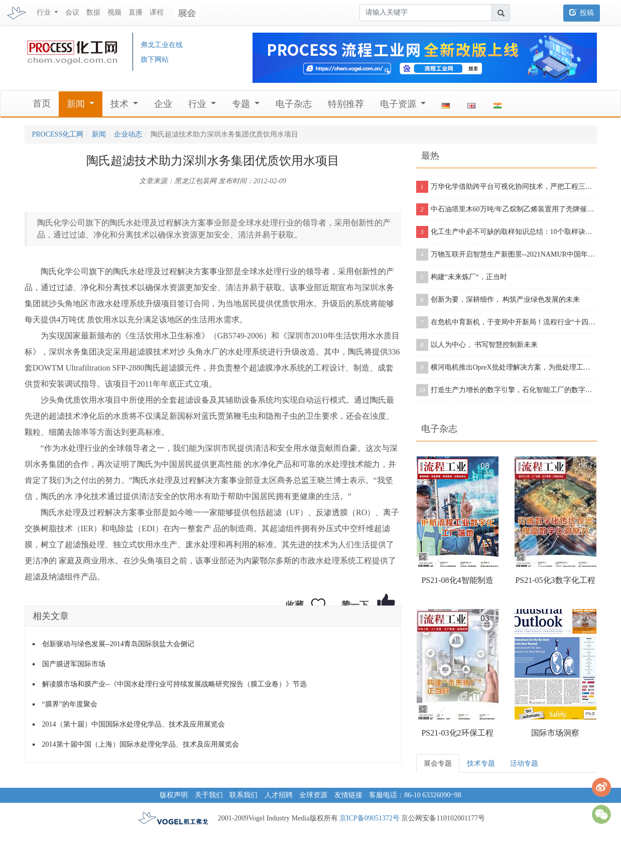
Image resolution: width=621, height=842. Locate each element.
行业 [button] (45, 12)
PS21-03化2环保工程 (457, 733)
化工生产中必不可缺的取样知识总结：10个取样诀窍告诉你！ (506, 232)
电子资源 (399, 104)
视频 (114, 12)
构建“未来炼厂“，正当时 (461, 277)
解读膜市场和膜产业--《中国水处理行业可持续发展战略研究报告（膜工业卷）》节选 (174, 684)
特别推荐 (346, 104)
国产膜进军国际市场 (73, 664)
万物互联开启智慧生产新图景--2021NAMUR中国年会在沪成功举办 (506, 255)
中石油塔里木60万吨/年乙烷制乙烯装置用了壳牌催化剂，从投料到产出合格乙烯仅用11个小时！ (506, 209)
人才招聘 (279, 795)
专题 (242, 104)
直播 (136, 12)
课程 (157, 12)
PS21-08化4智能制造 (457, 580)
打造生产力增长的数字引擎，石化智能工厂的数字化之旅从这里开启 (506, 390)
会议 (72, 12)
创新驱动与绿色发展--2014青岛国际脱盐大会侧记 (118, 644)
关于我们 (209, 795)
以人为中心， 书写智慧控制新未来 (477, 345)
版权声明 (174, 795)
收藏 (295, 605)
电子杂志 (294, 104)
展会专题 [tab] (438, 763)
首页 (42, 103)
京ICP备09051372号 (369, 818)
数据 (93, 12)
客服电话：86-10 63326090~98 (415, 795)
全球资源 (313, 795)
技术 (120, 104)
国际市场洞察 (555, 733)
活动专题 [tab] (524, 763)
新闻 (77, 104)
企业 (163, 104)
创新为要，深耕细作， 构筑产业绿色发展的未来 (498, 300)
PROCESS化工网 (58, 134)
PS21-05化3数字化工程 (555, 580)
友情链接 (348, 795)
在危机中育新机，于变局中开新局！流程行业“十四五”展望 (506, 322)
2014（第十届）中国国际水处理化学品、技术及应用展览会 (133, 724)
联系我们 (243, 795)
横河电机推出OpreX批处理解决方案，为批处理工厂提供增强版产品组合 (506, 368)
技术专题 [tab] (481, 763)
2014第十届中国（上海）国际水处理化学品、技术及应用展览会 (140, 744)
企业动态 (128, 134)
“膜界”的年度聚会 (69, 704)
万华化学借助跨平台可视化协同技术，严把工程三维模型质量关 (506, 187)
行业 (198, 104)
